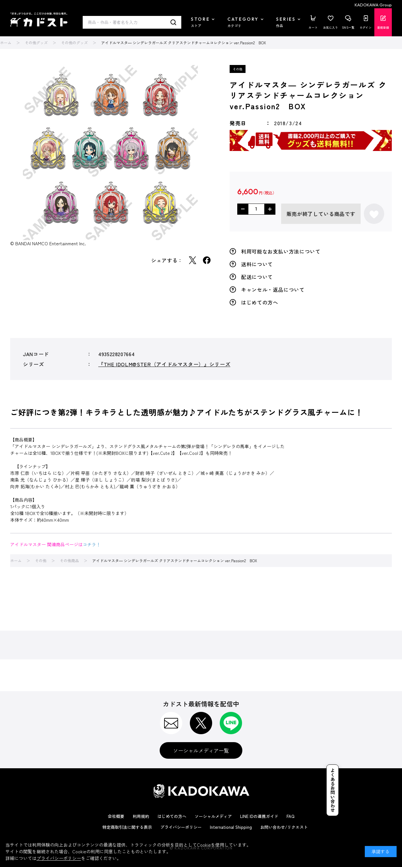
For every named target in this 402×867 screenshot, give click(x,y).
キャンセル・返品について (273, 289)
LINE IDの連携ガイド (259, 816)
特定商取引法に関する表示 (127, 827)
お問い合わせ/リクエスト (284, 827)
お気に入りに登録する (374, 214)
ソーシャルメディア (213, 816)
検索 (173, 22)
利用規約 (141, 816)
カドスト (38, 19)
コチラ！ (91, 544)
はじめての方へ (259, 302)
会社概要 (116, 816)
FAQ (291, 816)
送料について (257, 264)
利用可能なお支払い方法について (281, 251)
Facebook (207, 260)
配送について (257, 277)
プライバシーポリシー (181, 827)
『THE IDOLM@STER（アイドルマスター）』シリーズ (164, 364)
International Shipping (231, 827)
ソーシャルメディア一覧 (201, 750)
